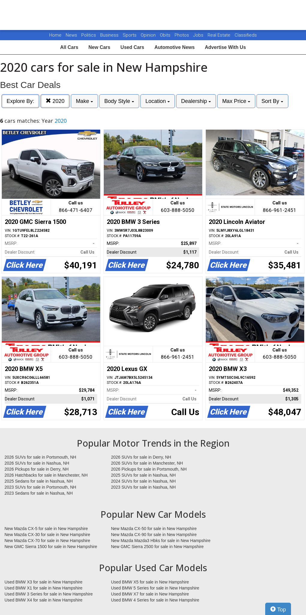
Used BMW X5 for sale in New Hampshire (150, 582)
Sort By (272, 101)
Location (158, 101)
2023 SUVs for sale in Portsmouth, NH (40, 487)
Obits (166, 35)
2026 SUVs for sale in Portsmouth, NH (40, 457)
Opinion (149, 35)
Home (55, 35)
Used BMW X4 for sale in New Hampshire (43, 600)
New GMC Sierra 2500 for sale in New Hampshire (157, 546)
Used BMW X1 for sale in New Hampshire (43, 588)
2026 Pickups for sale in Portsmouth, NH (149, 469)
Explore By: (20, 101)
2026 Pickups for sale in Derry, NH (36, 469)
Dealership (196, 101)
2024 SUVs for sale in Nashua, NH (143, 481)
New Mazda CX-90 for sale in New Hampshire (154, 534)
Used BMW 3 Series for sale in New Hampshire (48, 594)
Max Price (236, 101)
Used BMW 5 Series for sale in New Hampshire (155, 588)
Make (84, 101)
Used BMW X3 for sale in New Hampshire (43, 582)
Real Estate (220, 35)
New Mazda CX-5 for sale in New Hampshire (46, 528)
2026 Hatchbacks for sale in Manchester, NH (46, 475)
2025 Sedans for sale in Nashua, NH (38, 481)
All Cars (69, 47)
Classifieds (246, 35)
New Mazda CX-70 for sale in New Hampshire (47, 540)
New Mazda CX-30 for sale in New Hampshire (47, 534)
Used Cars (132, 47)
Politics (88, 35)
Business (110, 35)
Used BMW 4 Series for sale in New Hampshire (155, 600)
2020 (55, 101)
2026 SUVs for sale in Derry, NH (141, 457)
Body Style (119, 101)
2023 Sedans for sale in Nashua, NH (38, 493)
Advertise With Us (225, 47)
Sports (130, 35)
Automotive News (174, 47)
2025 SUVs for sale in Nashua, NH (143, 475)
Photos (182, 35)
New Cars (99, 47)
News (71, 35)
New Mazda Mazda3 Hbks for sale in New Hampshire (160, 540)
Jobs (199, 35)
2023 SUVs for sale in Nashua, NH (143, 487)
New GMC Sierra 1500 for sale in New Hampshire (50, 546)
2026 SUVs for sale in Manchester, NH (147, 463)
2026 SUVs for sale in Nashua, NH (36, 463)
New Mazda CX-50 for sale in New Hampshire (154, 528)
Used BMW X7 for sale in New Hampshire (150, 594)
